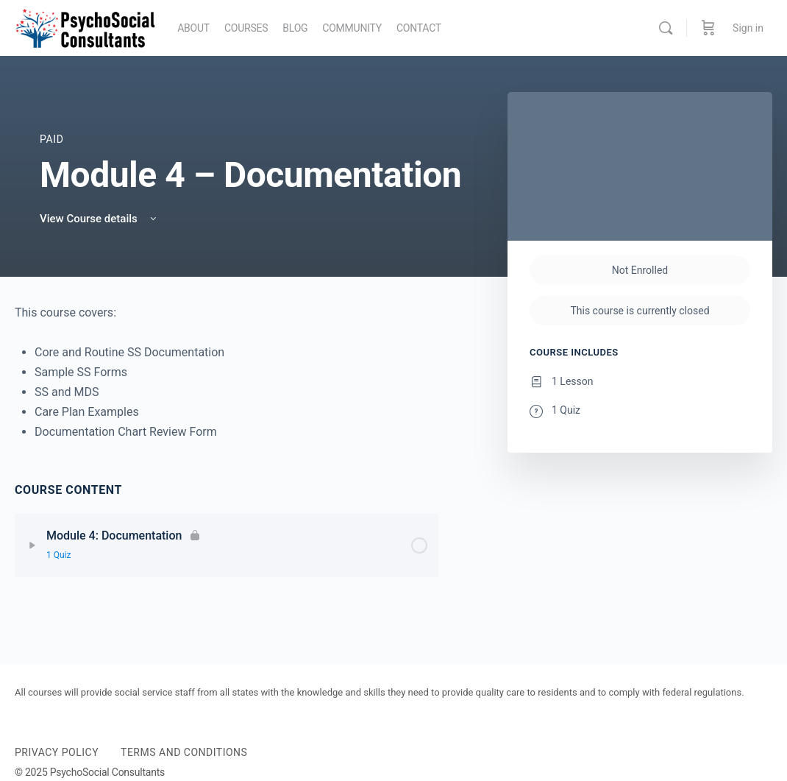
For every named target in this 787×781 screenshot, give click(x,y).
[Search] (665, 28)
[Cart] (708, 28)
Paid (51, 139)
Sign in (748, 28)
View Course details (99, 218)
